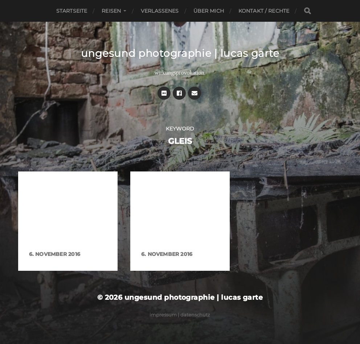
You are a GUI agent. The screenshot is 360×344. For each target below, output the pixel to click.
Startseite (71, 11)
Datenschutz (195, 315)
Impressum (163, 315)
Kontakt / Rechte (263, 11)
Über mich (208, 11)
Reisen (111, 11)
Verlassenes (160, 11)
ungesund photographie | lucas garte (180, 53)
